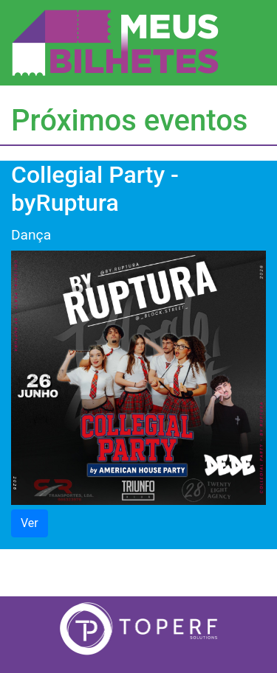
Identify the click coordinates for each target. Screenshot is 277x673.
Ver (29, 523)
